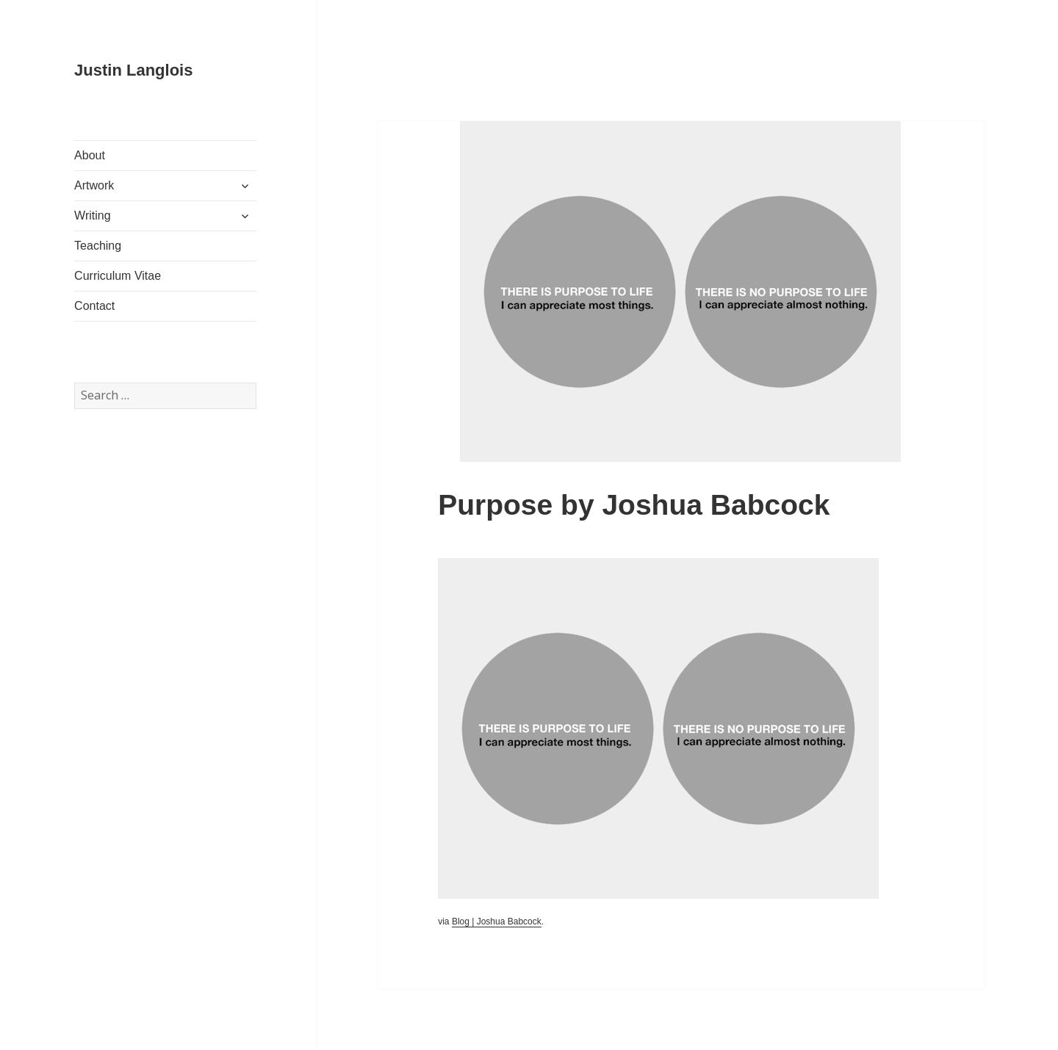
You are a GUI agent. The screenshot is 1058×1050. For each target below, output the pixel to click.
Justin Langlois (133, 70)
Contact (94, 306)
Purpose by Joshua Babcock (634, 505)
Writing (92, 215)
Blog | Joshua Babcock (496, 921)
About (89, 155)
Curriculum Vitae (117, 275)
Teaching (97, 245)
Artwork (94, 185)
